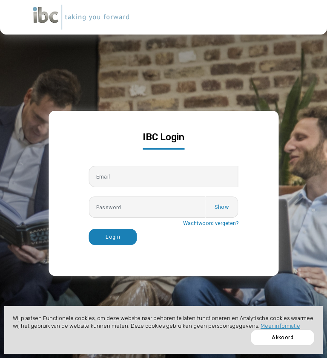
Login (113, 237)
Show (222, 207)
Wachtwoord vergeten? (210, 223)
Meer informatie (280, 326)
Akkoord (282, 337)
